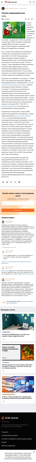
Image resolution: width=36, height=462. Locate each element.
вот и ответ (6, 270)
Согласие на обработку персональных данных (16, 439)
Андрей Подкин (9, 250)
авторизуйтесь (26, 301)
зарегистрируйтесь (11, 303)
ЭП (9, 89)
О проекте (4, 432)
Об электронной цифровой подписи (14, 85)
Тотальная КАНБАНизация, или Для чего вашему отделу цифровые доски (16, 335)
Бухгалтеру (6, 362)
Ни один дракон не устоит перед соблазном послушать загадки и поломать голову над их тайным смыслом (17, 366)
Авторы (3, 442)
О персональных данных (9, 435)
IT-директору (6, 332)
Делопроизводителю (8, 394)
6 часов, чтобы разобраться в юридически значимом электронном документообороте (17, 397)
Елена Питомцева (10, 279)
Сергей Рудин (9, 221)
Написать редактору (8, 445)
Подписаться (18, 210)
